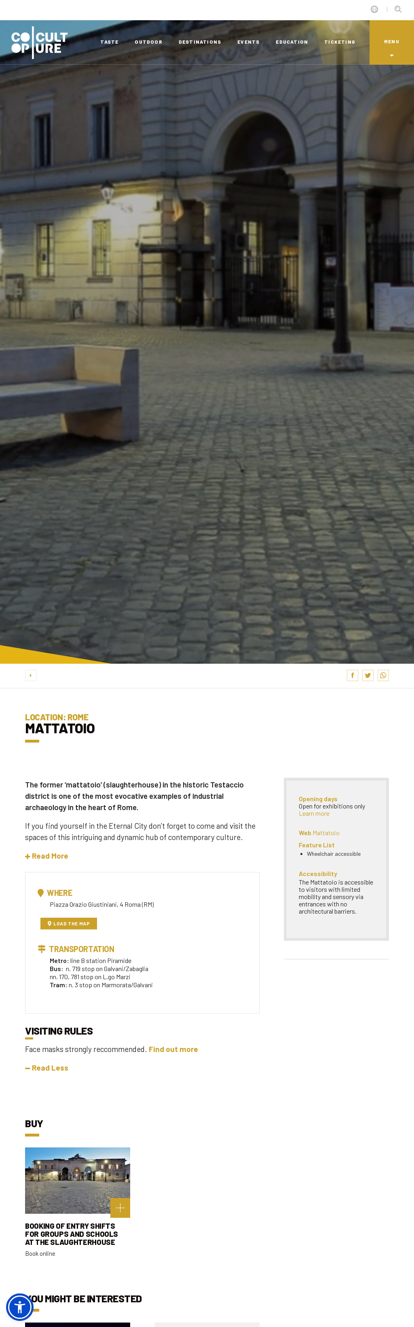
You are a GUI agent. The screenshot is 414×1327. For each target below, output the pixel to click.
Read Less (46, 1067)
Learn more (314, 813)
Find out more (173, 1049)
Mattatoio (326, 832)
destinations (200, 41)
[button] (46, 855)
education (292, 41)
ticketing (339, 41)
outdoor (148, 41)
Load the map (69, 923)
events (248, 41)
